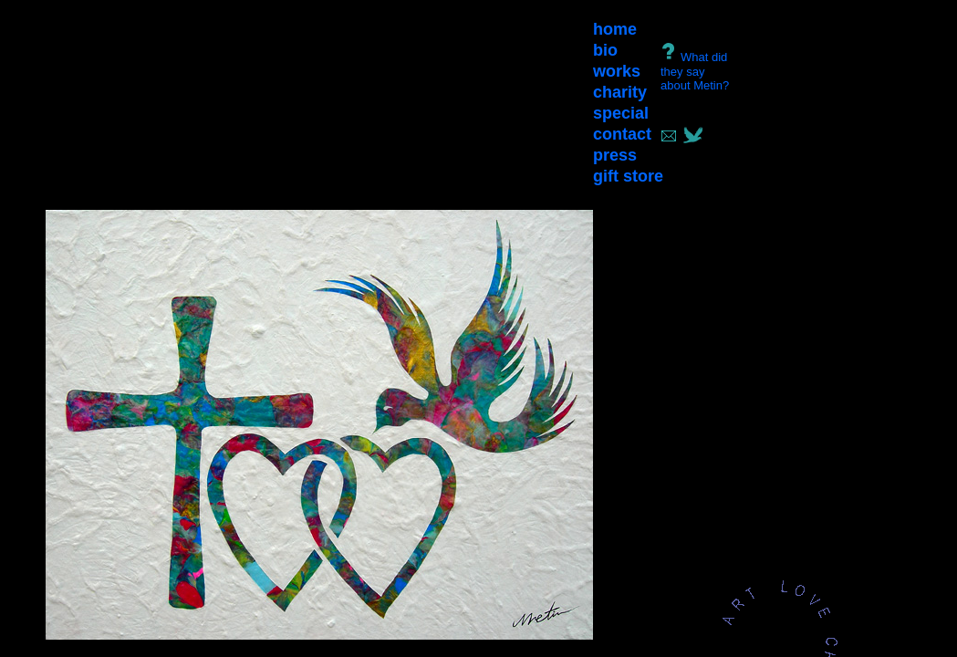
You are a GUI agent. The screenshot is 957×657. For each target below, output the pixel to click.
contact (622, 134)
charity (620, 92)
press (615, 155)
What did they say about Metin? (695, 71)
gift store (628, 176)
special (621, 113)
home (615, 29)
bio (605, 50)
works (616, 71)
